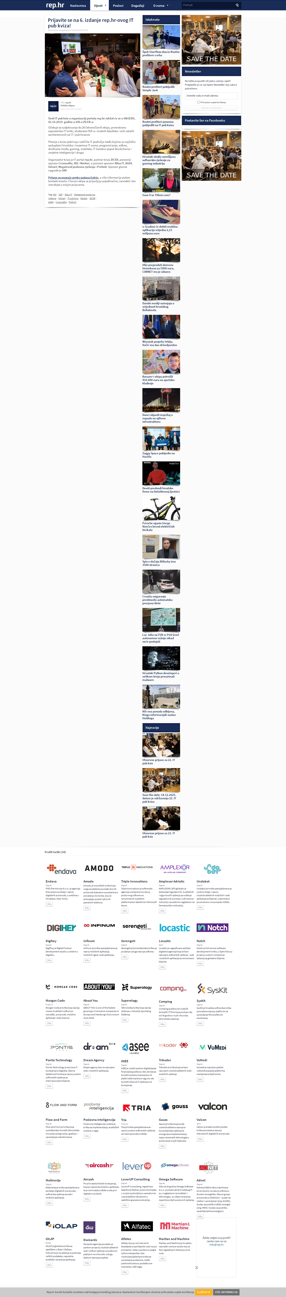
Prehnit (72, 202)
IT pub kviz (73, 198)
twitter (69, 109)
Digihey (51, 941)
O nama (159, 6)
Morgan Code (55, 1000)
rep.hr (55, 5)
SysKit (201, 1000)
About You (90, 1000)
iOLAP (50, 1239)
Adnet (201, 1180)
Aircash (88, 1179)
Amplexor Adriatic (172, 881)
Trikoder (165, 1060)
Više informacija (226, 1292)
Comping (165, 1001)
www (63, 109)
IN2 (54, 194)
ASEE (124, 1061)
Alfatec (126, 1239)
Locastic (165, 941)
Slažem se (204, 1292)
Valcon (202, 1119)
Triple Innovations (134, 881)
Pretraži (187, 5)
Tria (124, 1120)
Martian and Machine (174, 1239)
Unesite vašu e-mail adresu (202, 96)
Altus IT (68, 194)
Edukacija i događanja (59, 30)
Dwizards (90, 1240)
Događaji (137, 5)
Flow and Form (56, 1119)
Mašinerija (53, 1180)
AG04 (50, 202)
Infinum (89, 941)
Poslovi (118, 5)
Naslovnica (78, 5)
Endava (51, 881)
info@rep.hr (217, 1245)
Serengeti (128, 941)
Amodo (88, 881)
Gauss (163, 1119)
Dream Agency (93, 1060)
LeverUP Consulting (135, 1179)
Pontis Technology (59, 1060)
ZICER (92, 198)
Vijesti (98, 6)
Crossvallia (61, 202)
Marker (83, 198)
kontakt (78, 109)
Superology (129, 1000)
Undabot (203, 881)
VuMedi (202, 1060)
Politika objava (68, 105)
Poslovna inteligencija (99, 1119)
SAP (61, 194)
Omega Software (171, 1179)
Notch (201, 941)
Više (49, 904)
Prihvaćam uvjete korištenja (213, 102)
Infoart (61, 198)
